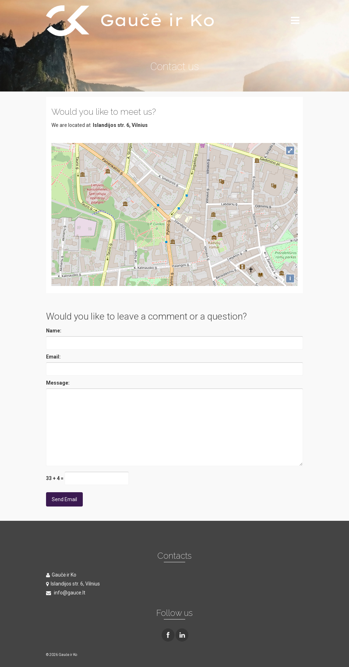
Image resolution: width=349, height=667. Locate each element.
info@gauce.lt (65, 593)
